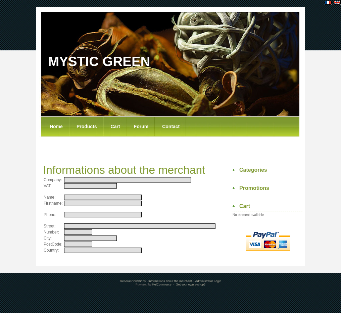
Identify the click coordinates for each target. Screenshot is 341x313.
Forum (141, 126)
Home (56, 126)
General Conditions (133, 281)
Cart (115, 126)
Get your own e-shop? (191, 284)
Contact (171, 126)
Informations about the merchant (170, 281)
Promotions (254, 188)
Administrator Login (208, 281)
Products (87, 126)
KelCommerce (162, 284)
